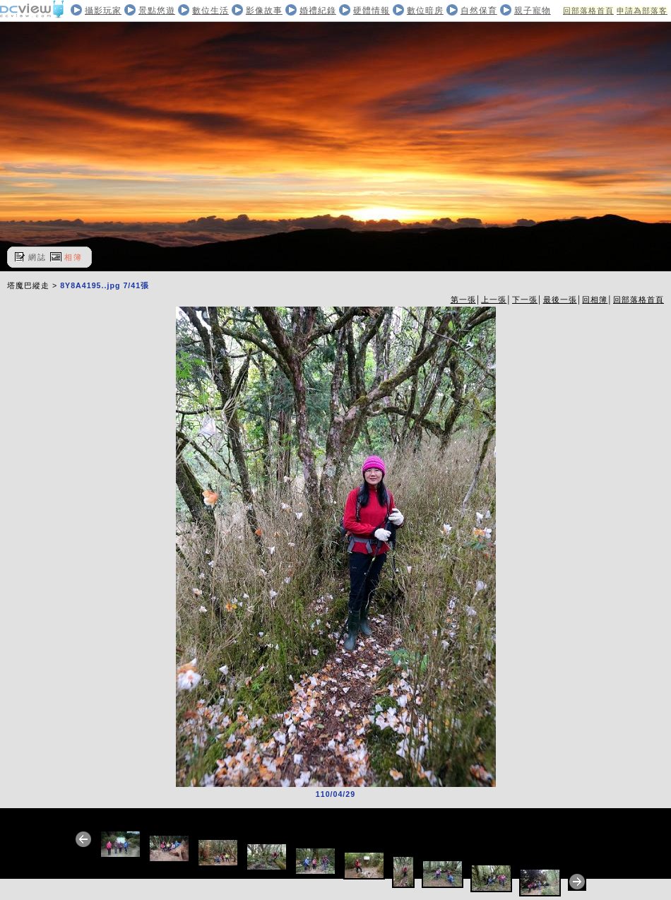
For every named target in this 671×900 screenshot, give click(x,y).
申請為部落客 (642, 10)
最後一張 (560, 299)
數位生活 (210, 11)
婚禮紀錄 (317, 11)
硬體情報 (371, 11)
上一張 (493, 299)
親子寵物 (532, 11)
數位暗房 (425, 11)
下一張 (525, 299)
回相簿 (594, 299)
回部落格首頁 (588, 10)
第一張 (463, 299)
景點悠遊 (156, 11)
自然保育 (479, 11)
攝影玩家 (103, 11)
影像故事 (264, 11)
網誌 (37, 257)
